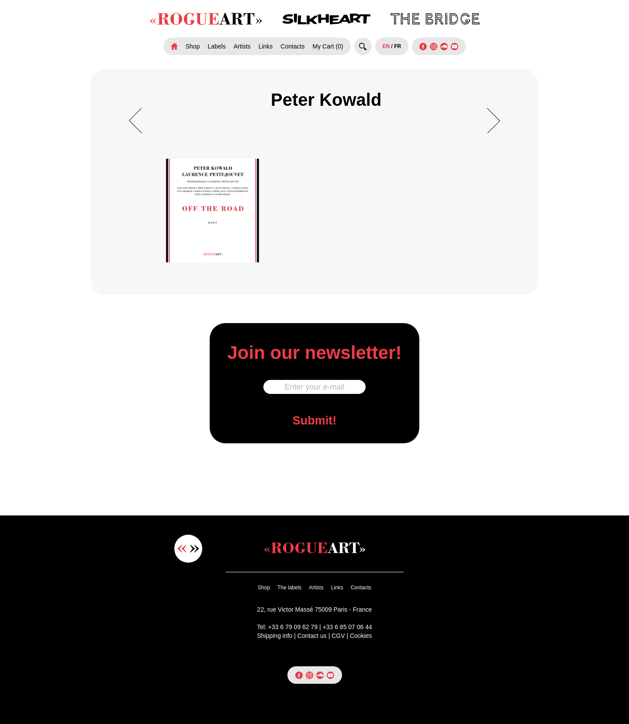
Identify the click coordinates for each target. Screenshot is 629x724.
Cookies (361, 635)
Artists (242, 46)
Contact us (312, 635)
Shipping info (274, 635)
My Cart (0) (328, 46)
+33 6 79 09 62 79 (293, 626)
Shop (193, 46)
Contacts (292, 46)
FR (397, 46)
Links (266, 46)
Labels (216, 46)
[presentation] (314, 478)
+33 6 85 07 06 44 (347, 626)
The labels (289, 588)
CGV (338, 635)
